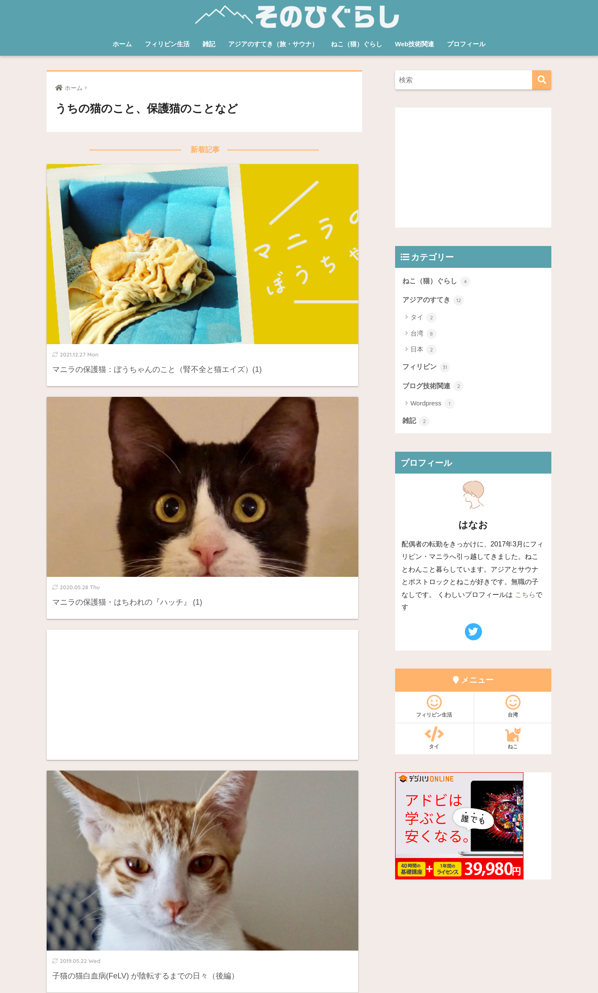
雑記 (208, 44)
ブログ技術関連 (434, 387)
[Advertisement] (122, 381)
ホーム (122, 44)
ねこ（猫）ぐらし (356, 44)
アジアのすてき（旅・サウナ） (273, 44)
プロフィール (466, 44)
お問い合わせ (264, 948)
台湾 (424, 334)
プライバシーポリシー (324, 948)
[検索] (541, 80)
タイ (424, 318)
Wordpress (433, 405)
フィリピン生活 (167, 44)
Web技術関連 (414, 44)
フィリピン (427, 368)
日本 (424, 350)
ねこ (513, 739)
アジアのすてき (434, 300)
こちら (525, 596)
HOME (299, 930)
